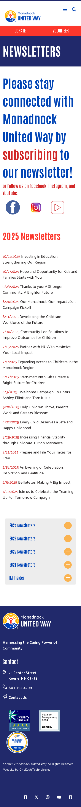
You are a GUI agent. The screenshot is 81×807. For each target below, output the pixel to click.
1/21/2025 (10, 491)
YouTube (10, 193)
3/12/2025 (11, 451)
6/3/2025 (10, 391)
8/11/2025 (11, 316)
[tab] (40, 525)
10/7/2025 (11, 271)
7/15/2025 (11, 346)
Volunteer (61, 30)
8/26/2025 (11, 301)
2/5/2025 (10, 482)
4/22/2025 (11, 421)
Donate (20, 30)
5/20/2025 (11, 406)
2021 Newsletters (22, 564)
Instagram (57, 186)
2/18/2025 (11, 467)
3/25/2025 (11, 436)
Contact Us (18, 697)
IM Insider (16, 577)
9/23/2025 (11, 286)
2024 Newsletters (22, 525)
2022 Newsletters (22, 551)
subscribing (30, 154)
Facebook (38, 186)
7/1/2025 (10, 361)
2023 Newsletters (22, 538)
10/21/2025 (11, 256)
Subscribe (40, 509)
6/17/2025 (11, 376)
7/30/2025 (11, 331)
